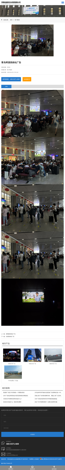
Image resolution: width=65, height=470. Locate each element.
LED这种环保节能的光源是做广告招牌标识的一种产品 (49, 392)
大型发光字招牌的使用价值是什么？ (12, 398)
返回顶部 (54, 468)
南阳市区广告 (53, 363)
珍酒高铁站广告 (10, 336)
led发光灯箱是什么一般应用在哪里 (12, 402)
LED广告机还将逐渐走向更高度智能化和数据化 (15, 395)
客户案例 (17, 20)
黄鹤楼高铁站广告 (10, 334)
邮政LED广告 (11, 363)
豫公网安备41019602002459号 (50, 459)
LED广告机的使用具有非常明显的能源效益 (46, 398)
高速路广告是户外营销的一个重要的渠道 (13, 392)
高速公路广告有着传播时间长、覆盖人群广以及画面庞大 (49, 395)
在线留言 (27, 79)
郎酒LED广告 (32, 363)
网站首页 (10, 468)
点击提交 (32, 434)
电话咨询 (32, 468)
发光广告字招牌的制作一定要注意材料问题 (46, 402)
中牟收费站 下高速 (13, 380)
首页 (11, 20)
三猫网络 (31, 459)
